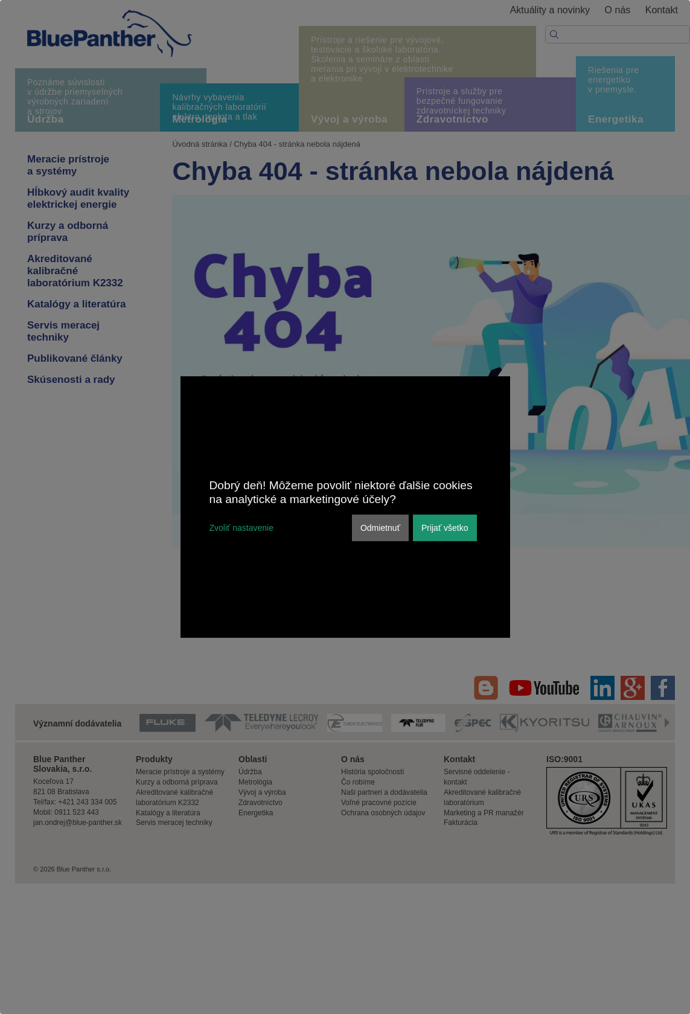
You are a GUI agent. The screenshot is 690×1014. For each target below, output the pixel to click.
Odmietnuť (380, 528)
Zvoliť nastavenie (241, 528)
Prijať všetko (444, 528)
